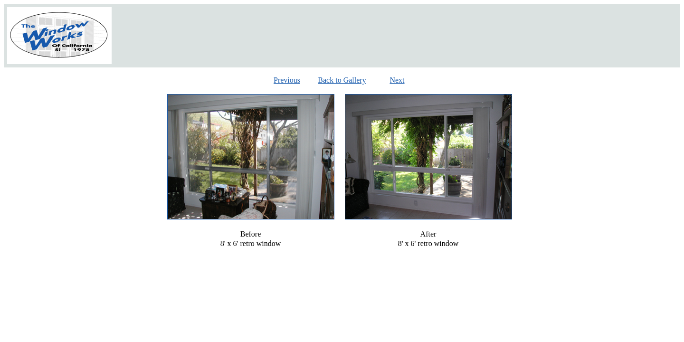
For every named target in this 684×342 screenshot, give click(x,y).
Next (397, 80)
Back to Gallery (342, 80)
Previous (287, 80)
